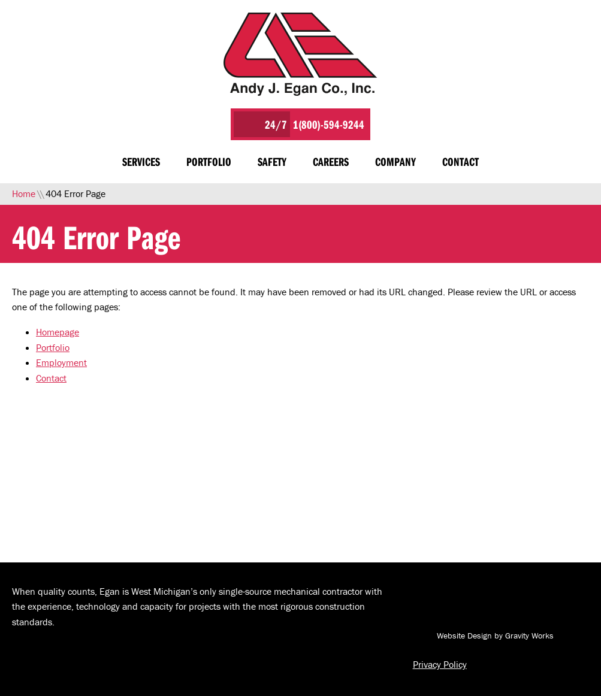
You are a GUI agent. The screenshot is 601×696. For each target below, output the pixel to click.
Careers (331, 161)
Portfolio (208, 161)
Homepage (57, 332)
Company (395, 161)
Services (141, 161)
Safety (272, 161)
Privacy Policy (440, 664)
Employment (61, 362)
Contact (460, 161)
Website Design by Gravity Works (483, 635)
